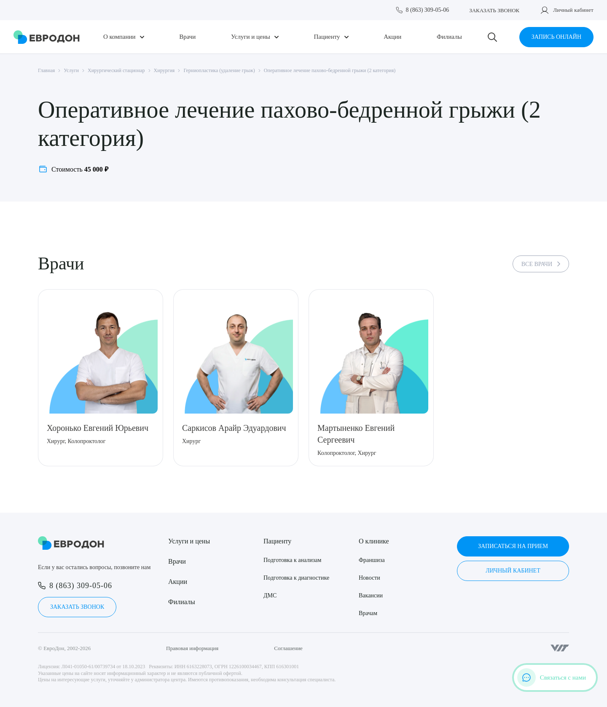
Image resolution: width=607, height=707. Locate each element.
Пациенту (327, 37)
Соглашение (288, 648)
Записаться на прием (513, 546)
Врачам (368, 613)
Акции (392, 37)
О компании (119, 37)
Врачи (187, 37)
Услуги (71, 70)
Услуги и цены (250, 37)
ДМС (270, 595)
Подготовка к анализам (292, 560)
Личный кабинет (573, 10)
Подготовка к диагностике (296, 578)
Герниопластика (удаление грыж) (219, 70)
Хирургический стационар (116, 70)
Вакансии (371, 595)
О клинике (374, 541)
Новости (369, 578)
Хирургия (164, 70)
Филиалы (449, 37)
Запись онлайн (556, 37)
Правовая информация (192, 648)
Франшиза (372, 560)
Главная (46, 70)
